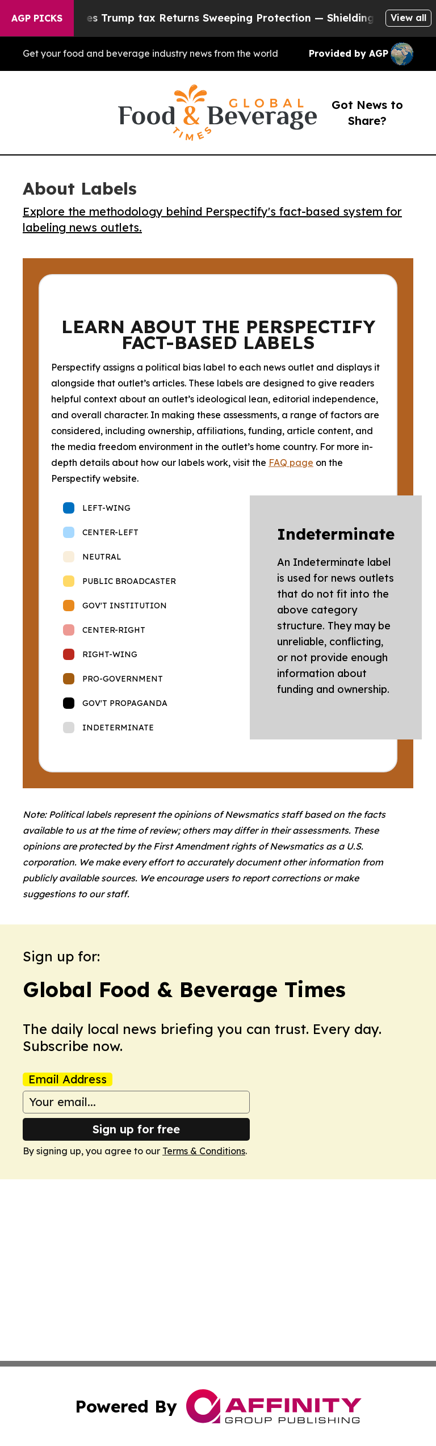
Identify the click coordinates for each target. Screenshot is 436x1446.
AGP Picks (36, 18)
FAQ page (291, 462)
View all (408, 17)
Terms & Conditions (203, 1151)
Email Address (67, 1079)
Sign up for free (136, 1129)
